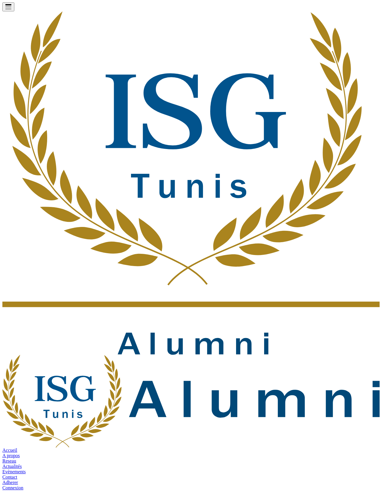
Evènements (14, 471)
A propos (11, 455)
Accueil (9, 450)
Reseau (9, 460)
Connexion (12, 487)
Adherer (10, 482)
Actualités (12, 466)
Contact (9, 477)
